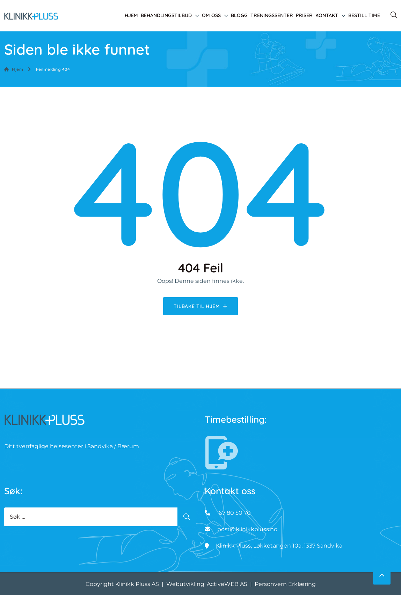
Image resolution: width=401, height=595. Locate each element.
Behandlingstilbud (166, 15)
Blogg (239, 15)
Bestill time (364, 15)
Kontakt (326, 15)
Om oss (211, 15)
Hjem (131, 15)
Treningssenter (271, 15)
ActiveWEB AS (227, 584)
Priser (304, 15)
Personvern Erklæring (285, 584)
